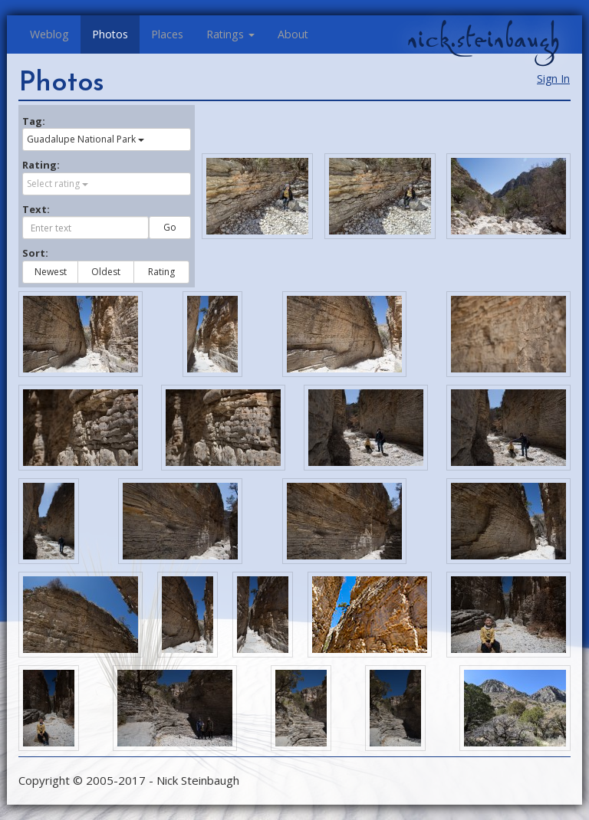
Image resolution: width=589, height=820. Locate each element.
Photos (110, 34)
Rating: (41, 165)
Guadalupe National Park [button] (85, 139)
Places (167, 34)
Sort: (35, 253)
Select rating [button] (57, 183)
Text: (36, 209)
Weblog (49, 34)
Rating (161, 271)
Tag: (33, 121)
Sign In (553, 78)
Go (169, 227)
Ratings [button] (230, 34)
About (293, 34)
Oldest (105, 271)
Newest (51, 271)
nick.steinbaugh (483, 39)
